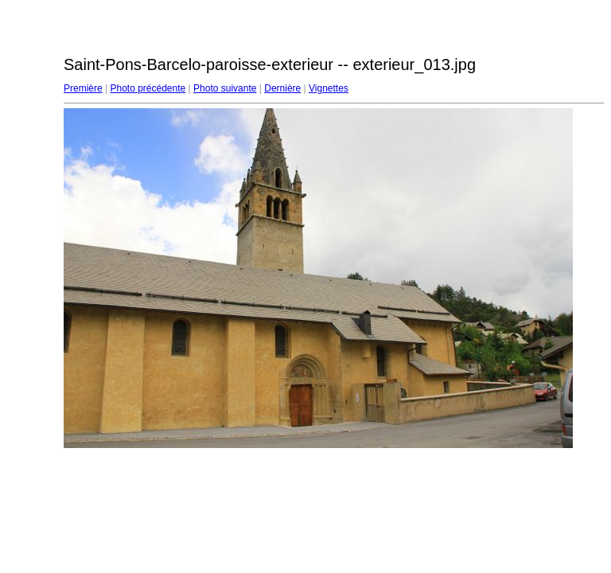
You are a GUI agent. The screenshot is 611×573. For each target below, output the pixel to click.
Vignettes (328, 88)
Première (83, 88)
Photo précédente (147, 88)
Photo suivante (224, 88)
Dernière (282, 88)
